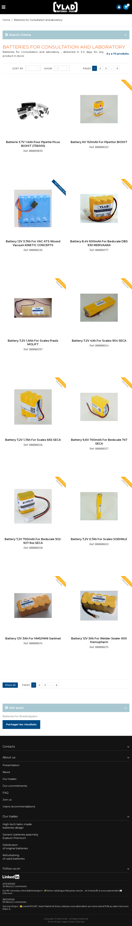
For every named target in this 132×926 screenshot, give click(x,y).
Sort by (17, 68)
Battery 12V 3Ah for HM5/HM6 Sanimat (33, 638)
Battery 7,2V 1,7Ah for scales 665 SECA (33, 439)
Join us (7, 799)
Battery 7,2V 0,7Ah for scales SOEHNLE (99, 539)
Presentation (11, 765)
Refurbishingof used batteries (14, 857)
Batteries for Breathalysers (20, 716)
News (6, 772)
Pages (87, 68)
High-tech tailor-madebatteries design (17, 826)
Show (48, 68)
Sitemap (80, 921)
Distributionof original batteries (15, 846)
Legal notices (68, 921)
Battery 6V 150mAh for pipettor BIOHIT (99, 142)
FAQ (5, 792)
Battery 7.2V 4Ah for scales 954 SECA (99, 340)
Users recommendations (19, 806)
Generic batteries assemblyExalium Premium (20, 836)
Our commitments (15, 785)
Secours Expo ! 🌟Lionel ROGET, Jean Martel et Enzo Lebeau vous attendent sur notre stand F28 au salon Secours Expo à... (65, 907)
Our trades (9, 779)
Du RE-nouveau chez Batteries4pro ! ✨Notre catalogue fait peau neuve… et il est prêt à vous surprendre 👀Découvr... (62, 892)
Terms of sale (54, 921)
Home (6, 20)
